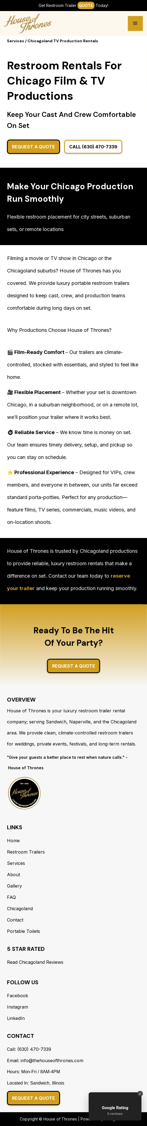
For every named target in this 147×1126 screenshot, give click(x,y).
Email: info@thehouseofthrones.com (45, 1060)
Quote (86, 5)
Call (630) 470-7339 (93, 146)
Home (13, 840)
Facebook (17, 995)
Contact (15, 920)
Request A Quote (33, 146)
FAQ (11, 897)
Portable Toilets (23, 931)
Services (16, 863)
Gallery (14, 886)
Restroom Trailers (26, 852)
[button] (135, 23)
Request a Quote (33, 1098)
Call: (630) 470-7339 (29, 1049)
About (13, 874)
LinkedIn (16, 1018)
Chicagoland (20, 908)
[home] (27, 23)
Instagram (17, 1007)
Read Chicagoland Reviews (35, 962)
